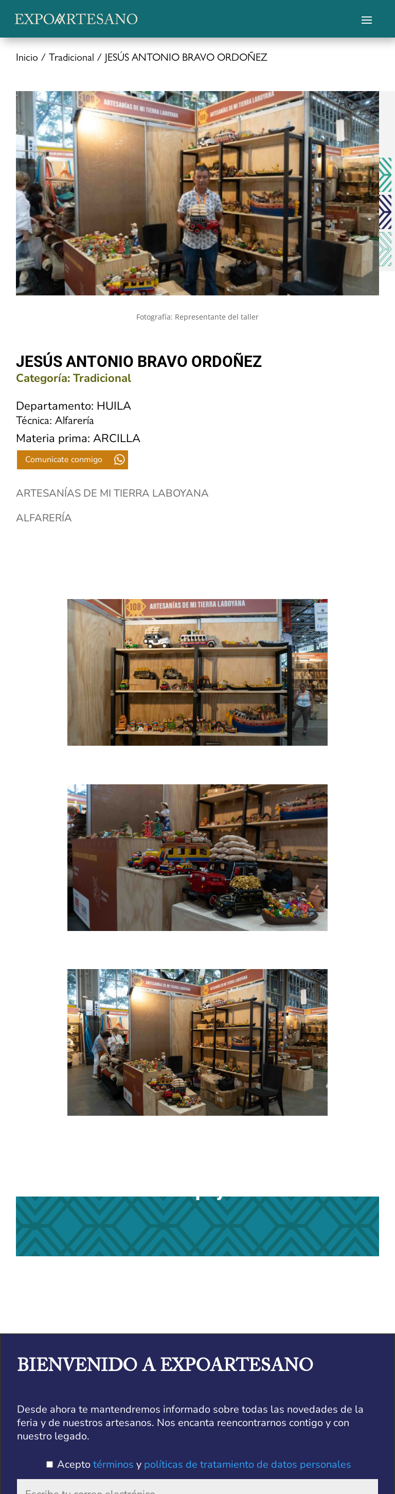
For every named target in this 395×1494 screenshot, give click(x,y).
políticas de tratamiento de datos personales (247, 1464)
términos (113, 1464)
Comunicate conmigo (63, 459)
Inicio (27, 59)
